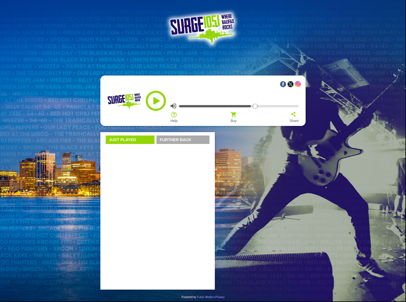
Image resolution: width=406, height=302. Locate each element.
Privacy (220, 297)
